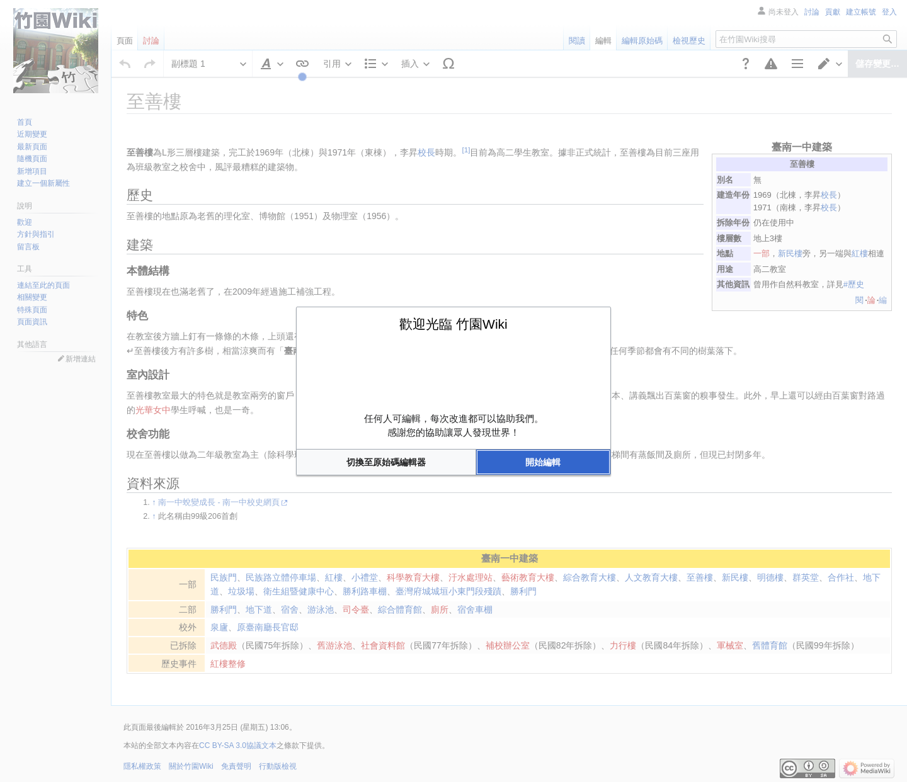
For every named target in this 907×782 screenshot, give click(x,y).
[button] (386, 462)
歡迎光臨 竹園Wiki (453, 324)
